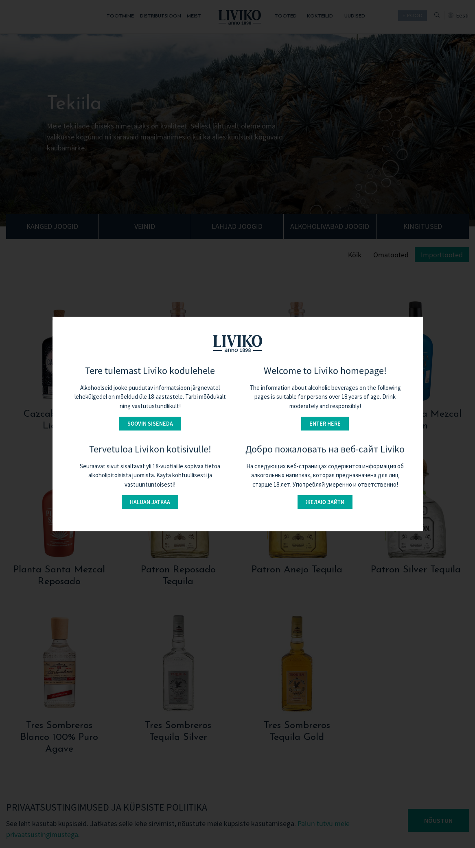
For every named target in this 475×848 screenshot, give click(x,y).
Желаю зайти (325, 502)
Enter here (325, 423)
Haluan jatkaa (150, 502)
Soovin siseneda (150, 423)
